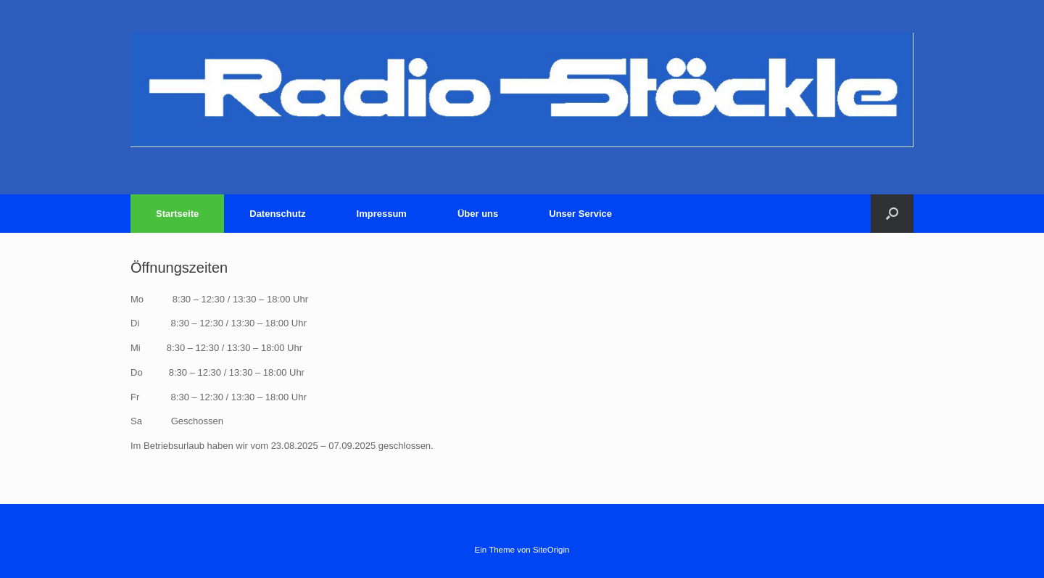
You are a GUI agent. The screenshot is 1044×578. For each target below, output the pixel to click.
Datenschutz (277, 213)
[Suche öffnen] (892, 213)
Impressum (382, 213)
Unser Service (580, 213)
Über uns (477, 213)
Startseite (177, 213)
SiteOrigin (551, 549)
